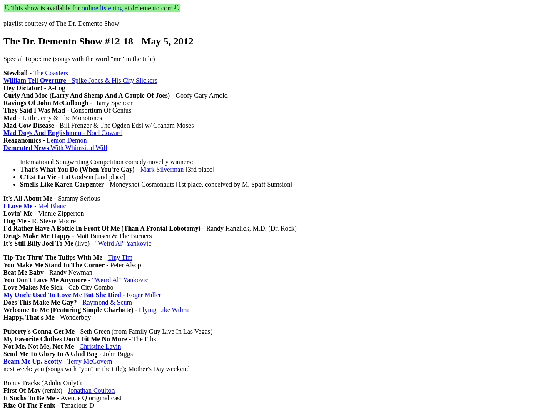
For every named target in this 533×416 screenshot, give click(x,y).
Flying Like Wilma (164, 309)
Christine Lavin (100, 346)
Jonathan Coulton (91, 390)
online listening (102, 8)
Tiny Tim (120, 257)
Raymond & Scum (107, 302)
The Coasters (50, 72)
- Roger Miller (82, 294)
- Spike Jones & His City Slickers (80, 80)
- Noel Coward (62, 132)
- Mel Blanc (34, 205)
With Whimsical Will (55, 147)
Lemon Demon (67, 140)
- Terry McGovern (57, 361)
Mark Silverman (162, 169)
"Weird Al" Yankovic (123, 243)
